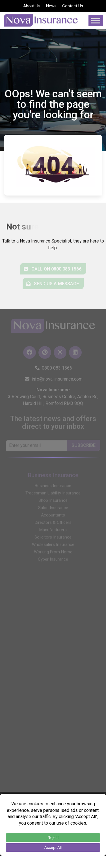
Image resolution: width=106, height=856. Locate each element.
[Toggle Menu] (95, 20)
